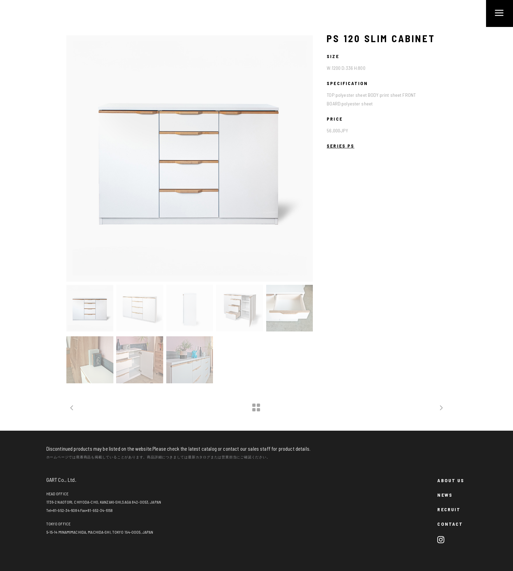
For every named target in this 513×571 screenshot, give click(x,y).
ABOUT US (450, 480)
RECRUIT (448, 509)
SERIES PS (340, 146)
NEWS (444, 495)
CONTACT (450, 524)
